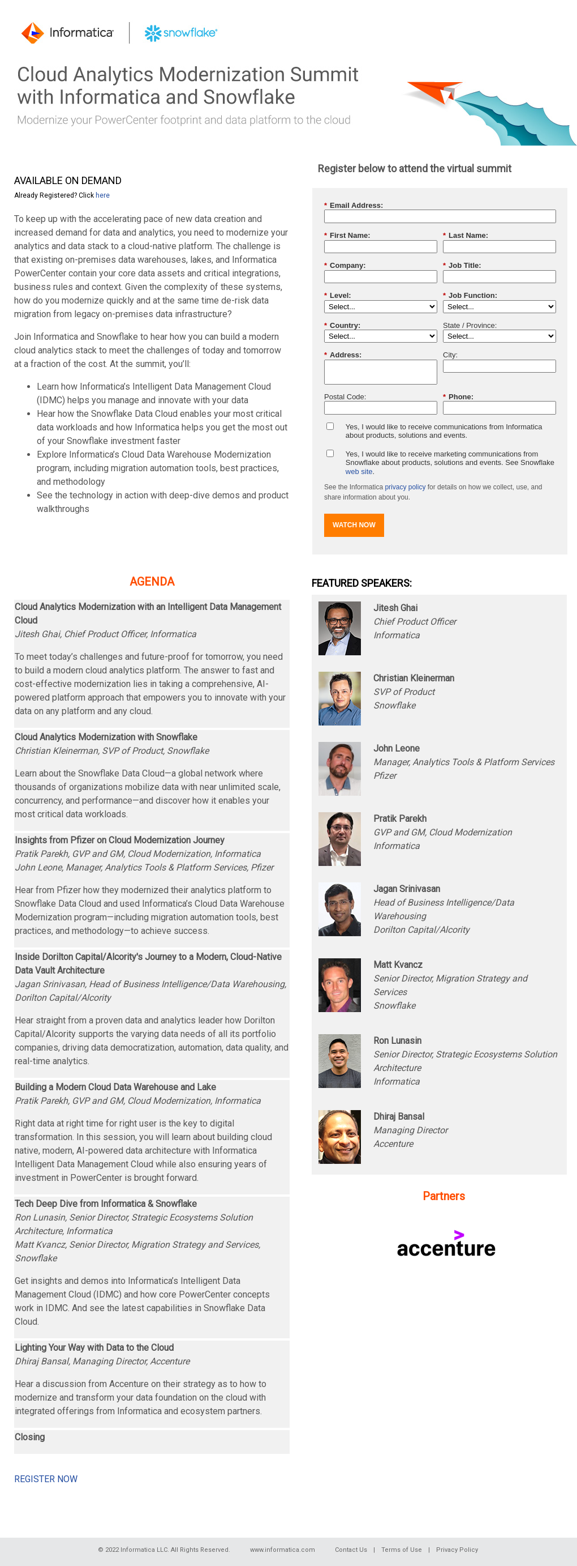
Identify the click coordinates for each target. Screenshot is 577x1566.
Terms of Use (401, 1550)
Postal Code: (345, 396)
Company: (345, 265)
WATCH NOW (354, 525)
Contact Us (351, 1550)
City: (450, 355)
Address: (342, 355)
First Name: (347, 235)
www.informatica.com (282, 1550)
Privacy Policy (457, 1550)
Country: (342, 325)
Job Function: (470, 295)
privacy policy (405, 487)
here (103, 195)
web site (359, 471)
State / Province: (470, 325)
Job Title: (462, 265)
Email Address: (353, 205)
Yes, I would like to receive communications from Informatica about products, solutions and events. (444, 431)
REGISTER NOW (45, 1479)
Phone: (458, 397)
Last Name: (465, 235)
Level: (337, 295)
